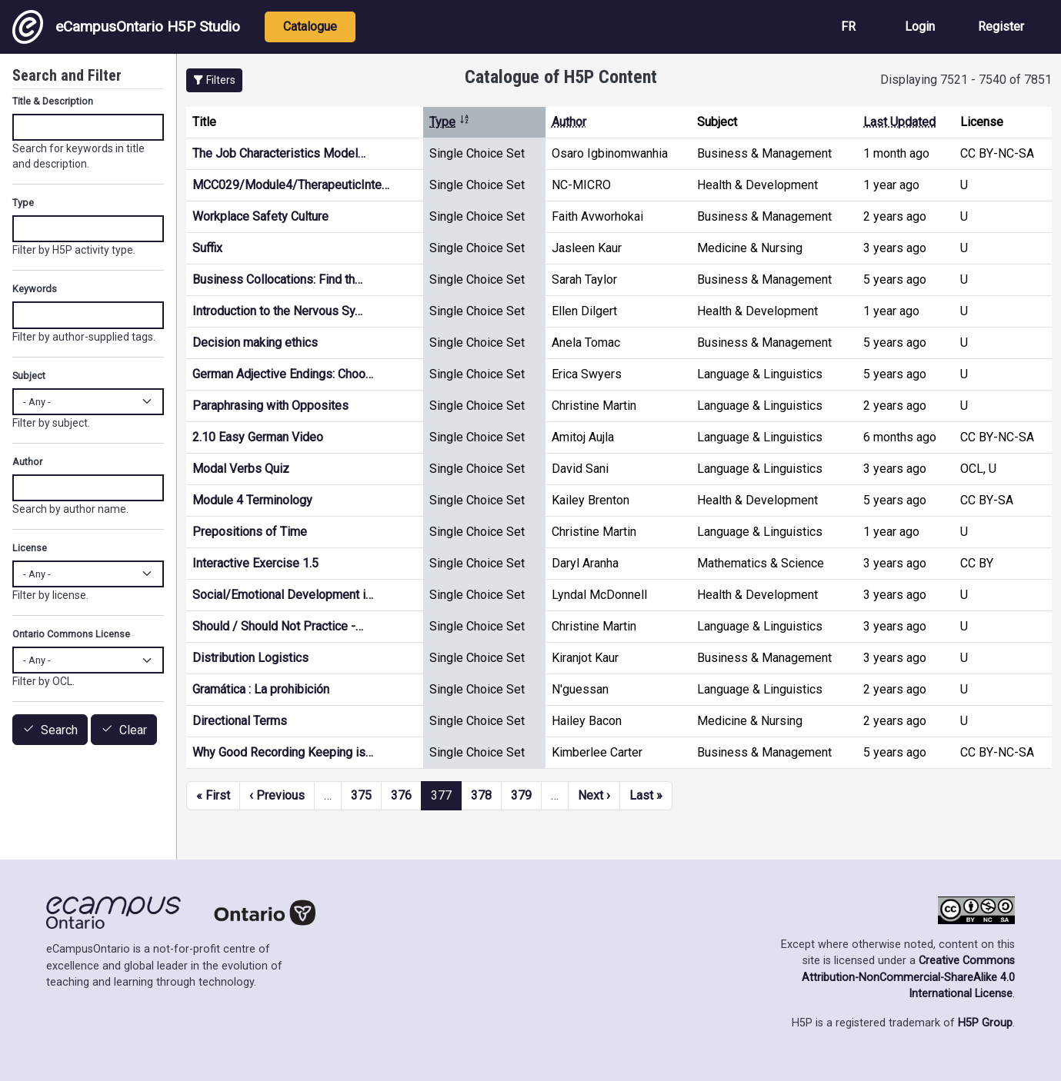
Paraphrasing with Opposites (270, 405)
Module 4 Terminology (252, 500)
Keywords (34, 288)
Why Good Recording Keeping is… (282, 752)
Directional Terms (239, 720)
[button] (214, 80)
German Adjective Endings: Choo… (282, 374)
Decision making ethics (255, 342)
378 (481, 795)
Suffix (207, 248)
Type (449, 122)
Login (920, 26)
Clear (133, 730)
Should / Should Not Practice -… (277, 626)
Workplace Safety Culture (260, 216)
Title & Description (52, 101)
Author (569, 122)
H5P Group (985, 1022)
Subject (28, 375)
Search (59, 730)
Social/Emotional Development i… (282, 594)
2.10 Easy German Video (257, 437)
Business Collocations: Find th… (277, 279)
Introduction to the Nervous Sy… (277, 311)
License (29, 548)
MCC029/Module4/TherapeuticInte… (290, 185)
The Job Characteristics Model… (278, 153)
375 (361, 795)
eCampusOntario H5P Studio (126, 27)
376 (401, 795)
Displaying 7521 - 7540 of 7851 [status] (966, 79)
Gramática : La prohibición (260, 689)
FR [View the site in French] (848, 26)
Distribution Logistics (250, 657)
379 (521, 795)
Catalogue (310, 26)
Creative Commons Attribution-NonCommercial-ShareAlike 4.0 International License (908, 977)
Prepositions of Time (249, 531)
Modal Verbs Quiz (240, 468)
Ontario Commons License (71, 634)
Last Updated (899, 122)
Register (1001, 26)
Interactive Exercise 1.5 (255, 563)
